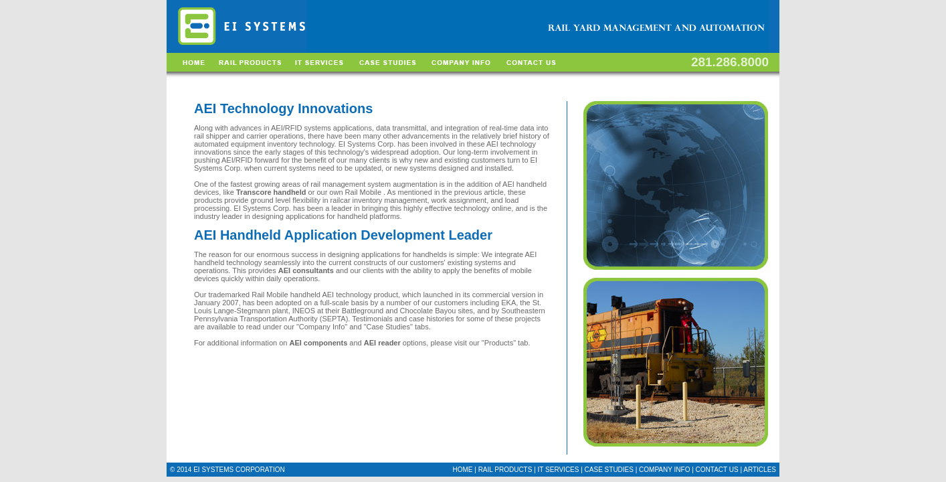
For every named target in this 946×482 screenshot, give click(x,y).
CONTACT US (718, 469)
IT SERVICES (558, 469)
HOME (462, 469)
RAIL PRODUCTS (505, 469)
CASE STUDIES (609, 469)
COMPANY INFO (664, 469)
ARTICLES (759, 469)
